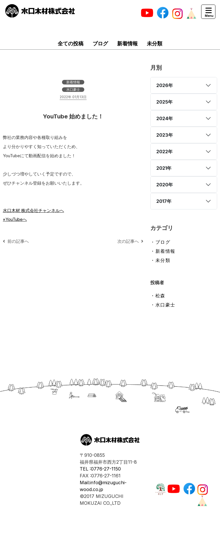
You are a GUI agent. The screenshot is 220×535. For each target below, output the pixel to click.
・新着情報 (162, 251)
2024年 (164, 118)
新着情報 (127, 44)
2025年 (164, 102)
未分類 (154, 44)
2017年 (163, 201)
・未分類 (160, 260)
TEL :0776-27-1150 (100, 469)
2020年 (164, 184)
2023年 (164, 135)
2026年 (164, 85)
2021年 (163, 168)
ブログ (100, 44)
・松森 (157, 295)
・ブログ (160, 242)
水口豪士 (73, 89)
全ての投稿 (70, 44)
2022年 (164, 151)
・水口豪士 (162, 305)
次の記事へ (130, 241)
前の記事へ (16, 241)
